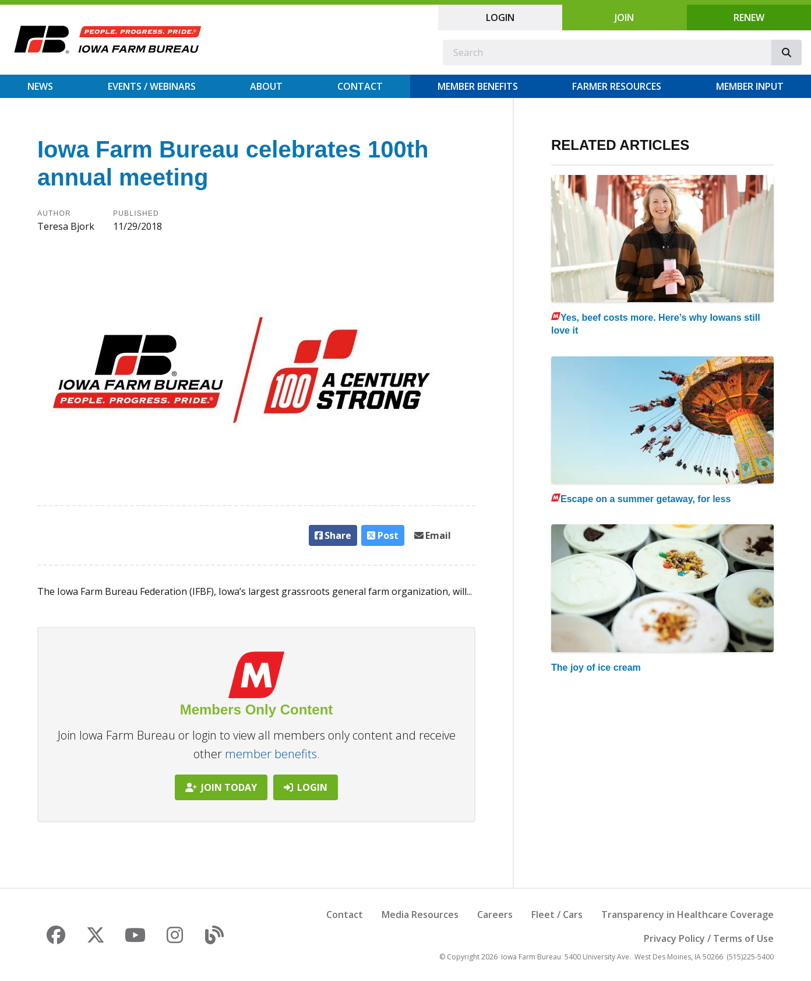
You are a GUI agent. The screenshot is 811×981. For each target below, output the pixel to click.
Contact (360, 86)
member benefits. (272, 754)
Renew (749, 17)
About (266, 86)
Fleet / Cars (557, 914)
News (40, 86)
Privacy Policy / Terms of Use (709, 938)
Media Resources (420, 914)
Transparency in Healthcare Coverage (687, 914)
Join (624, 17)
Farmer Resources (616, 86)
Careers (495, 914)
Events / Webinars (152, 86)
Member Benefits (478, 86)
